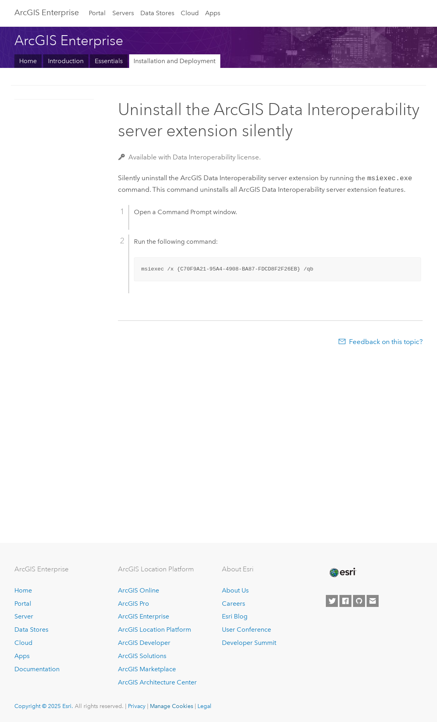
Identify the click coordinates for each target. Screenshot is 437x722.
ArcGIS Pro (133, 603)
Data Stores (157, 13)
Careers (233, 603)
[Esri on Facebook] (345, 601)
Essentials (109, 61)
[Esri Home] (342, 573)
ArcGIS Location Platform (154, 629)
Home (28, 61)
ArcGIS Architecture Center (157, 682)
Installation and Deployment (175, 61)
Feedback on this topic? (386, 341)
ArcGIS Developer (144, 642)
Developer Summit (249, 642)
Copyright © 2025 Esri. (43, 706)
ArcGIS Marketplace (147, 669)
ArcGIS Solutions (142, 656)
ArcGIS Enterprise (46, 12)
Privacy (137, 706)
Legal (205, 706)
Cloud (190, 13)
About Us (235, 590)
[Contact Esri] (373, 601)
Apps (212, 13)
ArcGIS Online (138, 590)
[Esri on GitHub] (359, 601)
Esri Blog (234, 616)
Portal (97, 13)
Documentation (37, 669)
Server (23, 616)
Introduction (66, 61)
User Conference (246, 629)
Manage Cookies (171, 706)
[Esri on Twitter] (332, 601)
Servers (123, 13)
